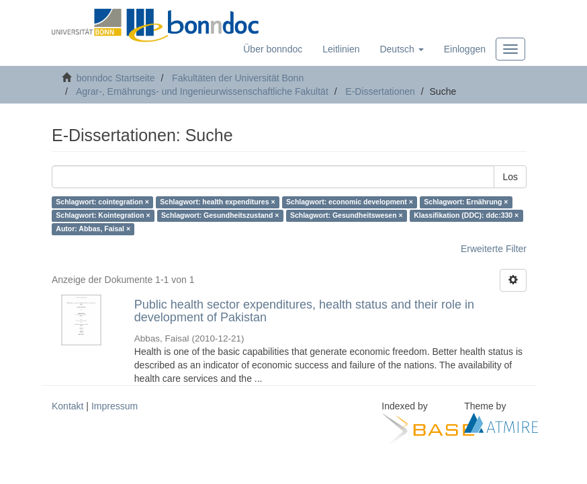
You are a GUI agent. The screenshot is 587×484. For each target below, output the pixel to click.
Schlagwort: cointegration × (102, 202)
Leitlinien (340, 49)
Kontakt (67, 406)
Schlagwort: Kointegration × (103, 216)
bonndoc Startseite (116, 78)
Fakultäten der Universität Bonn (238, 78)
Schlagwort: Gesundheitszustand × (220, 216)
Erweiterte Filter (494, 248)
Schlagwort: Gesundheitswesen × (346, 216)
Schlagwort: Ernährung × (466, 202)
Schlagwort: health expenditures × (217, 202)
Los (510, 176)
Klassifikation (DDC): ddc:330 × (466, 216)
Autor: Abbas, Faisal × (93, 229)
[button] (401, 49)
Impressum (114, 406)
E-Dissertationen (380, 91)
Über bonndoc (272, 49)
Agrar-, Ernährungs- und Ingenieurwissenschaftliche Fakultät (202, 91)
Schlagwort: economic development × (349, 202)
